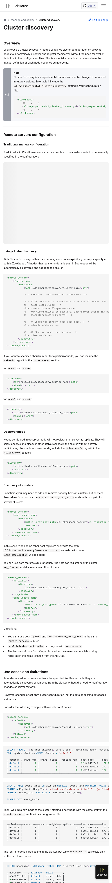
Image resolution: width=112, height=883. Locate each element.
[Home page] (5, 20)
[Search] (89, 5)
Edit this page (98, 20)
